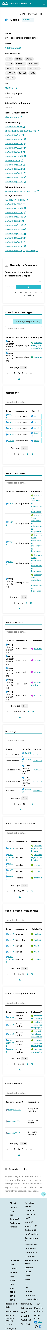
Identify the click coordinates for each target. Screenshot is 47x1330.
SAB (11, 1215)
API (27, 1218)
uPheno (13, 1272)
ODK (27, 1287)
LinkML (28, 1275)
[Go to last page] (32, 454)
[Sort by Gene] (12, 337)
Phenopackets (31, 1299)
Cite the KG (30, 1248)
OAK (27, 1283)
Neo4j (28, 1222)
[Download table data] (19, 378)
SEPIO (12, 1296)
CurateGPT (30, 1295)
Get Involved (26, 1308)
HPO (12, 1276)
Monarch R (31, 1226)
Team (12, 1211)
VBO (12, 1288)
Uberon (13, 1268)
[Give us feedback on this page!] (43, 1194)
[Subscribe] (35, 1322)
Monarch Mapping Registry (10, 1318)
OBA (12, 1284)
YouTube (26, 1320)
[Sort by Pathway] (41, 491)
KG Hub (9, 1324)
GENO (12, 1292)
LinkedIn (25, 1316)
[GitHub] (36, 1326)
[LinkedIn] (40, 1326)
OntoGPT (29, 1291)
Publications (15, 1223)
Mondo (13, 1264)
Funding (13, 1227)
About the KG (31, 1252)
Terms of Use (31, 1244)
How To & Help (31, 1234)
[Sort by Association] (28, 337)
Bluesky (25, 1324)
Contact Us (15, 1219)
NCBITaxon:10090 (13, 48)
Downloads (30, 1214)
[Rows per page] (23, 367)
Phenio (13, 1280)
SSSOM (28, 1279)
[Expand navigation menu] (44, 4)
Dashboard (30, 1210)
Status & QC (30, 1230)
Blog (24, 1312)
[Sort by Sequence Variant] (24, 1101)
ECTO (12, 1300)
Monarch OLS (12, 1311)
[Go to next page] (27, 454)
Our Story (14, 1207)
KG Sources (30, 1256)
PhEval (28, 1272)
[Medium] (40, 1322)
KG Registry (11, 1328)
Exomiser (29, 1268)
